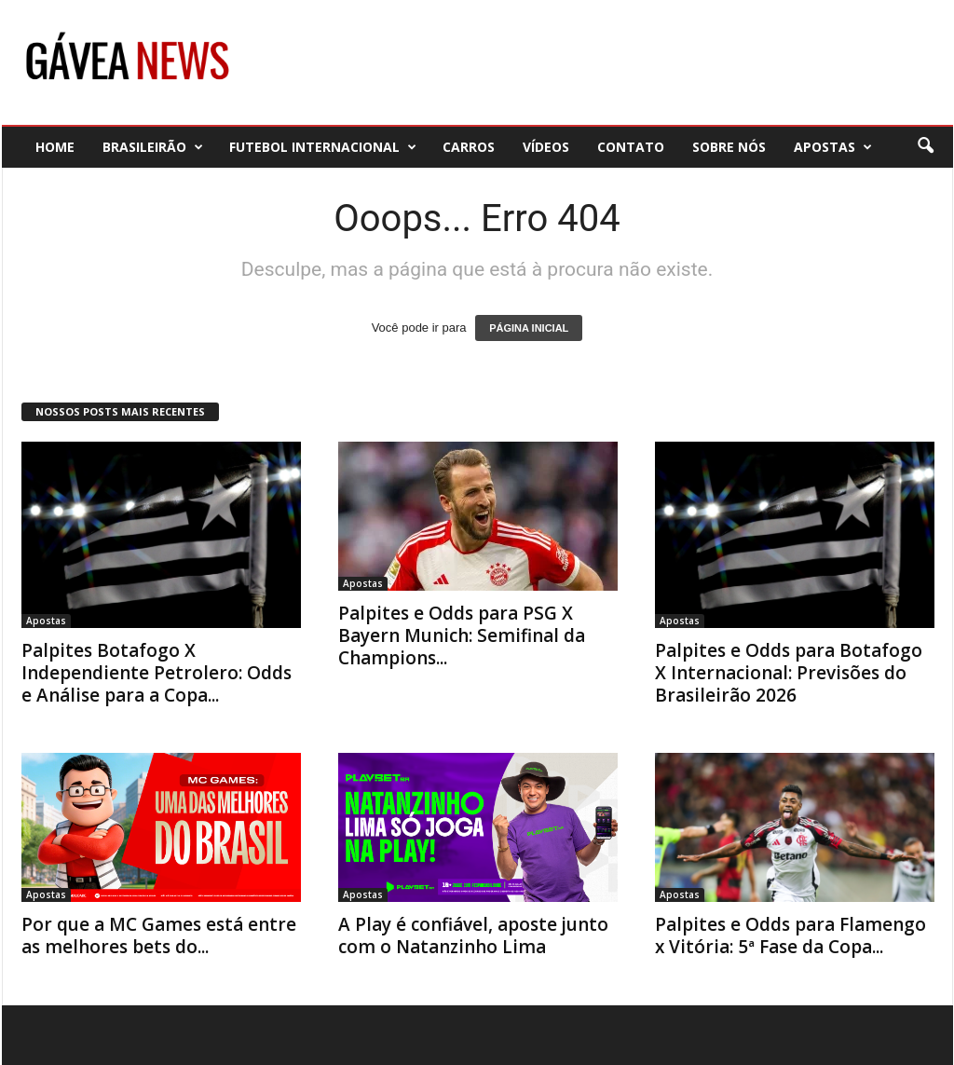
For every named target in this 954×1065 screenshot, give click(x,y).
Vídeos (546, 147)
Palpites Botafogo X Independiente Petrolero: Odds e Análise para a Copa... (156, 672)
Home (55, 147)
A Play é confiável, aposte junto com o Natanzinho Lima (473, 935)
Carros (469, 147)
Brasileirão (152, 147)
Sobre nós (729, 147)
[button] (925, 146)
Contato (630, 147)
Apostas (833, 147)
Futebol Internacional (322, 147)
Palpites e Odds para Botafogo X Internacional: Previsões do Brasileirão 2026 (788, 672)
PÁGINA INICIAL (528, 328)
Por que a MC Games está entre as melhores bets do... (158, 935)
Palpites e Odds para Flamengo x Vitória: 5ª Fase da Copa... (790, 935)
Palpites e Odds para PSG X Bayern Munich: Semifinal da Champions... (461, 635)
